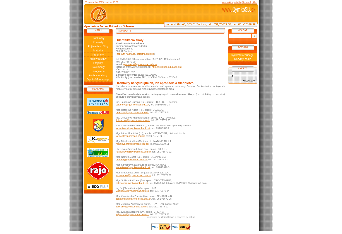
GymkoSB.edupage (98, 79)
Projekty (98, 62)
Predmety (98, 54)
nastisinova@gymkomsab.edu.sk (133, 151)
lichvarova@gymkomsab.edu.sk (133, 120)
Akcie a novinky (98, 75)
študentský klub (249, 2)
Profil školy (98, 38)
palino (192, 217)
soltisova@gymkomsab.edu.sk (132, 183)
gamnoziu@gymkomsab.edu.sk (140, 64)
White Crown (167, 217)
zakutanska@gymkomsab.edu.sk (133, 198)
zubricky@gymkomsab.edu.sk (132, 206)
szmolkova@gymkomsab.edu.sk (133, 167)
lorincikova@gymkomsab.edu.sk (133, 128)
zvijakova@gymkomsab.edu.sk (132, 214)
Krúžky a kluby (97, 58)
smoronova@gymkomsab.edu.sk (133, 175)
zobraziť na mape (126, 54)
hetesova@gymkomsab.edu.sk (132, 112)
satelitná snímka (145, 54)
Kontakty (98, 42)
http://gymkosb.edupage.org (166, 67)
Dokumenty (98, 67)
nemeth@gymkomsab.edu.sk (131, 159)
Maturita (98, 50)
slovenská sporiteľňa (231, 2)
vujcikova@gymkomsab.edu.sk (132, 191)
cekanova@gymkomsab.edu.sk (132, 104)
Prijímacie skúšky (98, 46)
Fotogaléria (97, 71)
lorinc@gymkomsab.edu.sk (130, 136)
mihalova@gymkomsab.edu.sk (132, 143)
